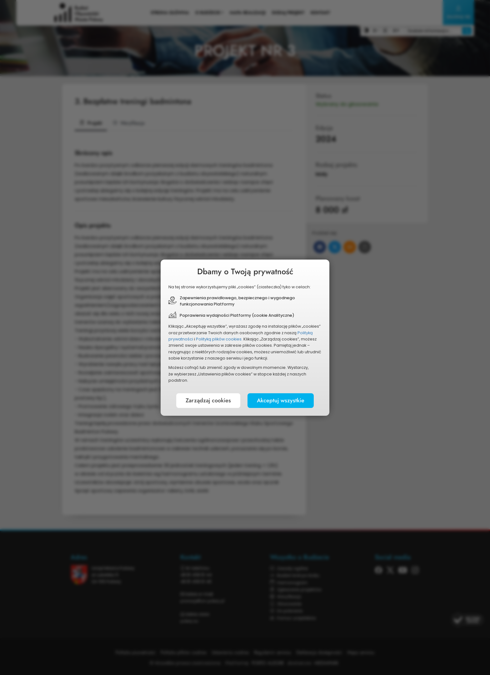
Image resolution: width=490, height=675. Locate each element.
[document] (245, 338)
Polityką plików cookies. (219, 339)
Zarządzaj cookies (208, 400)
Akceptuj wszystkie (280, 400)
